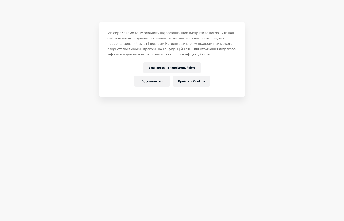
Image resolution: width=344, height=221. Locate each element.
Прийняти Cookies (191, 81)
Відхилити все (150, 81)
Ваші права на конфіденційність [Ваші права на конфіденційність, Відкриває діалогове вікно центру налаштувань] (172, 68)
